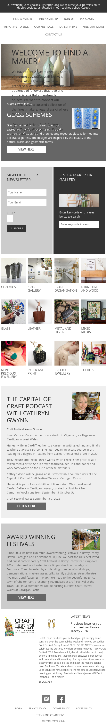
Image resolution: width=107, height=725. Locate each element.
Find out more (93, 26)
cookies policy (70, 7)
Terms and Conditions (50, 715)
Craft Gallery (34, 289)
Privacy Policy (37, 708)
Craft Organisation (65, 289)
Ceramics (8, 287)
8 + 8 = (11, 213)
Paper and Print (36, 372)
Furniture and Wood (90, 289)
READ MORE (45, 682)
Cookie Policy (61, 708)
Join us (69, 19)
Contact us (53, 34)
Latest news (68, 26)
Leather (34, 328)
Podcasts (87, 19)
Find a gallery (48, 19)
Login (18, 708)
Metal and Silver (62, 330)
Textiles (87, 370)
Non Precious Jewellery (9, 373)
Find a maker (22, 19)
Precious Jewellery (62, 372)
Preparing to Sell (16, 26)
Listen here (26, 506)
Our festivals (44, 26)
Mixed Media (86, 330)
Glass (5, 328)
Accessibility (84, 708)
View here (26, 597)
